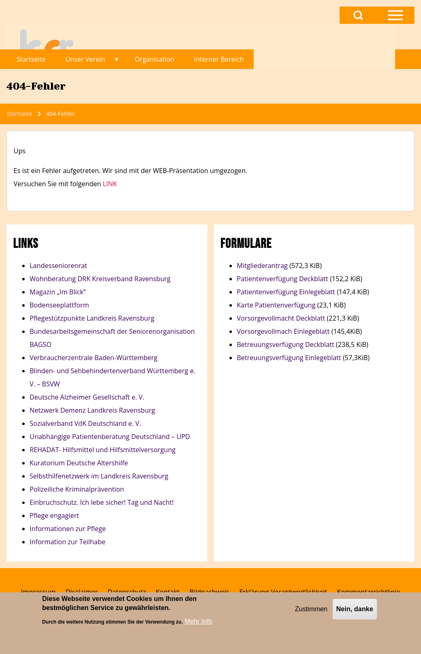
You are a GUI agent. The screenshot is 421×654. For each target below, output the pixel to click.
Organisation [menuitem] (154, 59)
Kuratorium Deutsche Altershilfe (79, 462)
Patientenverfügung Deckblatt (283, 278)
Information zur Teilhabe (67, 541)
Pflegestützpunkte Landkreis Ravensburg (92, 318)
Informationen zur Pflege (68, 528)
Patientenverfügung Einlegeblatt (286, 291)
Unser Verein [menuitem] (88, 62)
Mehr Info (199, 624)
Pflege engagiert (54, 515)
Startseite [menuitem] (31, 59)
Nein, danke (354, 611)
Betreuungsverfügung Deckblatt (285, 344)
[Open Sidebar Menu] (395, 15)
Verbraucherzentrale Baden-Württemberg (93, 357)
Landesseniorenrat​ (58, 265)
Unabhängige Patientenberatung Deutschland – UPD (110, 436)
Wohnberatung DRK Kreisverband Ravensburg (100, 278)
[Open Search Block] (358, 15)
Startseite (19, 114)
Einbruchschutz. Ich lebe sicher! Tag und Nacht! (101, 502)
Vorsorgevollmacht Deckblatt (281, 318)
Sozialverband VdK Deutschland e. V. (85, 423)
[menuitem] (38, 592)
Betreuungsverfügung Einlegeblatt (289, 357)
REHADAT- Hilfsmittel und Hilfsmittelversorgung (103, 449)
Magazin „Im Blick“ (58, 291)
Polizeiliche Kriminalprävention (77, 489)
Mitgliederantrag (262, 265)
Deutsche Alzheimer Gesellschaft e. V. (87, 397)
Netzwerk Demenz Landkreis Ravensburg (92, 410)
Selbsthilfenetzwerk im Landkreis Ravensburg (100, 476)
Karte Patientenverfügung (276, 305)
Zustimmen (311, 611)
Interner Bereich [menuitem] (219, 59)
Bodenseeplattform (59, 305)
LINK (110, 183)
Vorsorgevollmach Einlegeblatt (283, 331)
